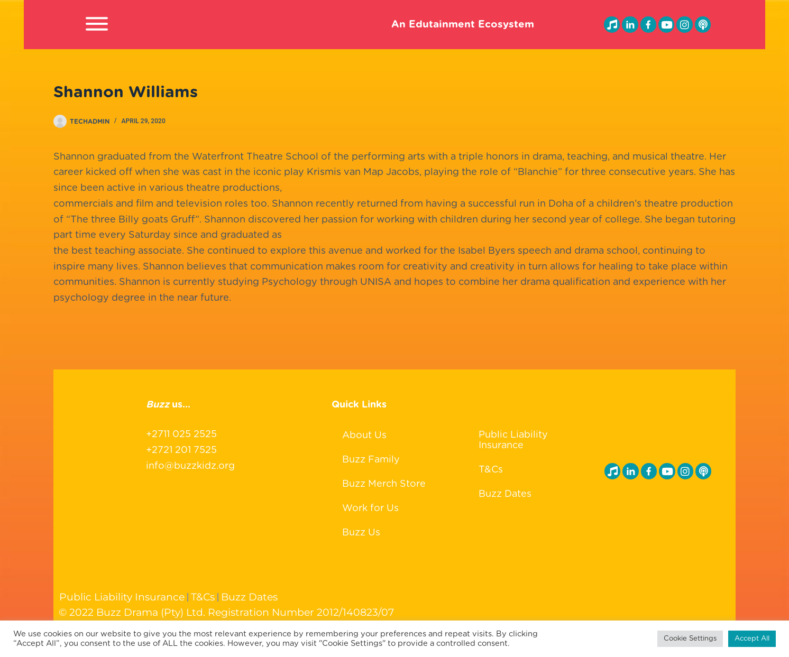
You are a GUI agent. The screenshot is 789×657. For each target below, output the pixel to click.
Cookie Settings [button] (690, 638)
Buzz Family (371, 460)
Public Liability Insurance (513, 440)
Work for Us (370, 508)
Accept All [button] (752, 638)
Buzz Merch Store (384, 484)
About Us (364, 435)
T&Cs (491, 470)
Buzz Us (361, 533)
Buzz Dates (505, 494)
